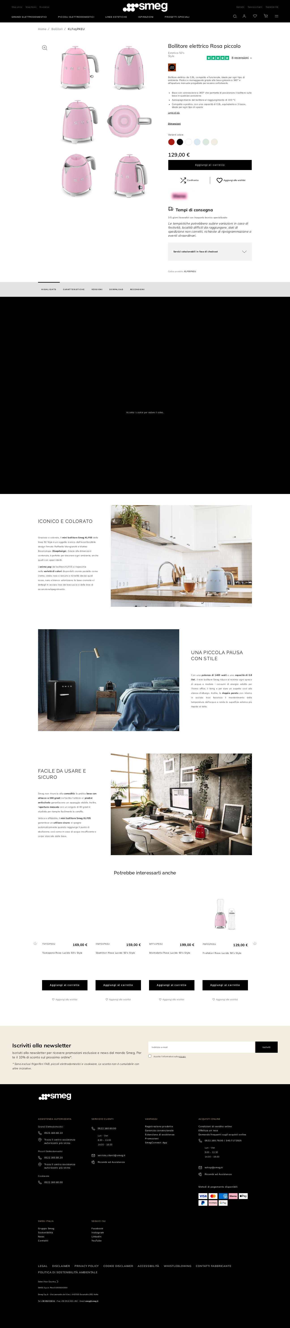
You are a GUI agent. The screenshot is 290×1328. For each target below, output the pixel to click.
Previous (35, 942)
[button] (44, 47)
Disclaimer (61, 1266)
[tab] (49, 289)
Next (255, 942)
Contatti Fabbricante (213, 1266)
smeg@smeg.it (91, 1301)
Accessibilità (148, 1266)
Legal (43, 1266)
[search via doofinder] (235, 16)
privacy (182, 1056)
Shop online (17, 7)
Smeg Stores (31, 7)
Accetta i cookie (134, 412)
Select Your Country (47, 1281)
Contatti (241, 7)
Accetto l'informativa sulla (170, 1056)
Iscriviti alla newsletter (41, 1045)
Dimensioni (174, 123)
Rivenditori (44, 7)
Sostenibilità (272, 7)
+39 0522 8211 (48, 1301)
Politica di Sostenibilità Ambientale (68, 1272)
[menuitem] (30, 17)
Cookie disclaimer (118, 1266)
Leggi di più (174, 112)
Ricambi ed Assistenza (111, 1162)
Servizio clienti (255, 7)
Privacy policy (87, 1266)
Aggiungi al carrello (210, 165)
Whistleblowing (177, 1266)
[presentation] (33, 313)
